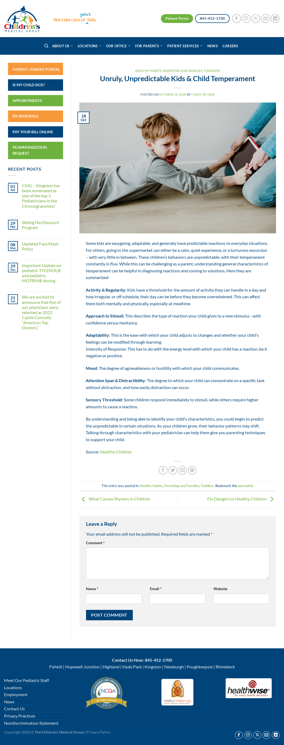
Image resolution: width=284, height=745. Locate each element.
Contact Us (14, 708)
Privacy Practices (19, 715)
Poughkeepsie (200, 666)
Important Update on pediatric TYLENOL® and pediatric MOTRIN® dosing (41, 273)
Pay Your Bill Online (33, 132)
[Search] (46, 46)
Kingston (153, 666)
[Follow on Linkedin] (276, 735)
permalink (245, 486)
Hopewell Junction (82, 666)
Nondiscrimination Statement (31, 723)
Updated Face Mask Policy (40, 246)
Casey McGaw (203, 94)
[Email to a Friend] (182, 470)
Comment (95, 542)
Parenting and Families (182, 70)
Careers (230, 46)
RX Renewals (25, 116)
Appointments (27, 100)
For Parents (148, 45)
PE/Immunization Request (30, 150)
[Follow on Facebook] (236, 18)
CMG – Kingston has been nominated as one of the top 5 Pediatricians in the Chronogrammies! (41, 196)
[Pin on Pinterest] (192, 470)
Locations (89, 45)
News (212, 46)
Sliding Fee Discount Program (40, 225)
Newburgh (174, 666)
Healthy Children (116, 451)
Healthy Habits (148, 70)
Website (220, 588)
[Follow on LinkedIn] (275, 18)
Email (156, 588)
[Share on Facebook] (163, 470)
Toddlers (212, 70)
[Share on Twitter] (172, 470)
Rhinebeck (225, 666)
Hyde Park (132, 666)
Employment (16, 694)
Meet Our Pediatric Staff (26, 680)
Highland (111, 666)
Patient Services (185, 45)
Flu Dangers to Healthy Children (241, 498)
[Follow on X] (255, 18)
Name (92, 588)
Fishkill (55, 666)
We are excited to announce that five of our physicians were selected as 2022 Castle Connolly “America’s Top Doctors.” (41, 312)
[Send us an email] (265, 18)
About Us (62, 45)
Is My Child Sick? (29, 85)
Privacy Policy (98, 732)
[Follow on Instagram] (246, 18)
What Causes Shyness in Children (114, 498)
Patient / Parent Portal (36, 69)
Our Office (118, 45)
